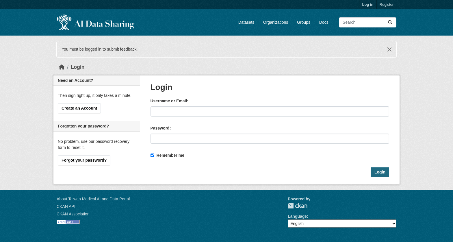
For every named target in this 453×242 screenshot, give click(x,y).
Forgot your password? (84, 160)
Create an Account (79, 108)
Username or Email (169, 101)
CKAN (297, 206)
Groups (303, 22)
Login (78, 67)
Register (386, 4)
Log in (368, 4)
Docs (323, 22)
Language (297, 216)
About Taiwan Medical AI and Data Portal (93, 199)
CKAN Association (73, 214)
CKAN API (66, 206)
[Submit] (390, 22)
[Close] (389, 49)
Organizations (275, 22)
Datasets (246, 22)
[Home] (62, 67)
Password (160, 128)
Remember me (167, 155)
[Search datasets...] (367, 22)
